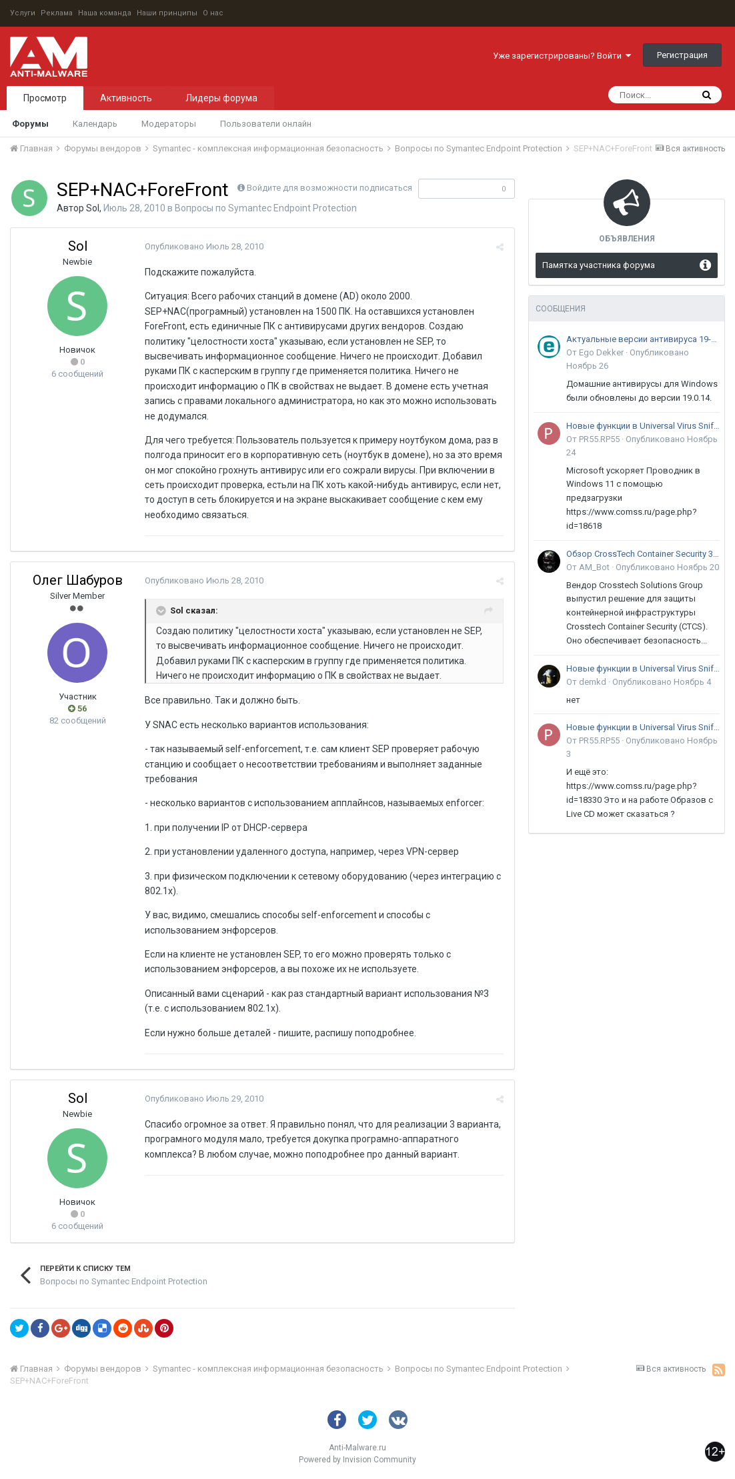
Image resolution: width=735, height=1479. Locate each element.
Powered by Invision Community (357, 1459)
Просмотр (45, 98)
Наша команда (104, 13)
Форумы (30, 124)
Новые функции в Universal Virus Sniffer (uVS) (643, 426)
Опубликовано (203, 246)
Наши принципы (167, 13)
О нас (213, 13)
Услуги (22, 13)
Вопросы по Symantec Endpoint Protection (266, 208)
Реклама (57, 13)
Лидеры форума (221, 98)
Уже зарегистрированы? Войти (562, 56)
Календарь (95, 124)
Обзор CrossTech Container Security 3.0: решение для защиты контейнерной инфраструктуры (643, 554)
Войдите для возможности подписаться (329, 188)
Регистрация (682, 55)
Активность (126, 98)
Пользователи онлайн (265, 124)
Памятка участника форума (598, 265)
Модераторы (168, 124)
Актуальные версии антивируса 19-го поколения (643, 339)
